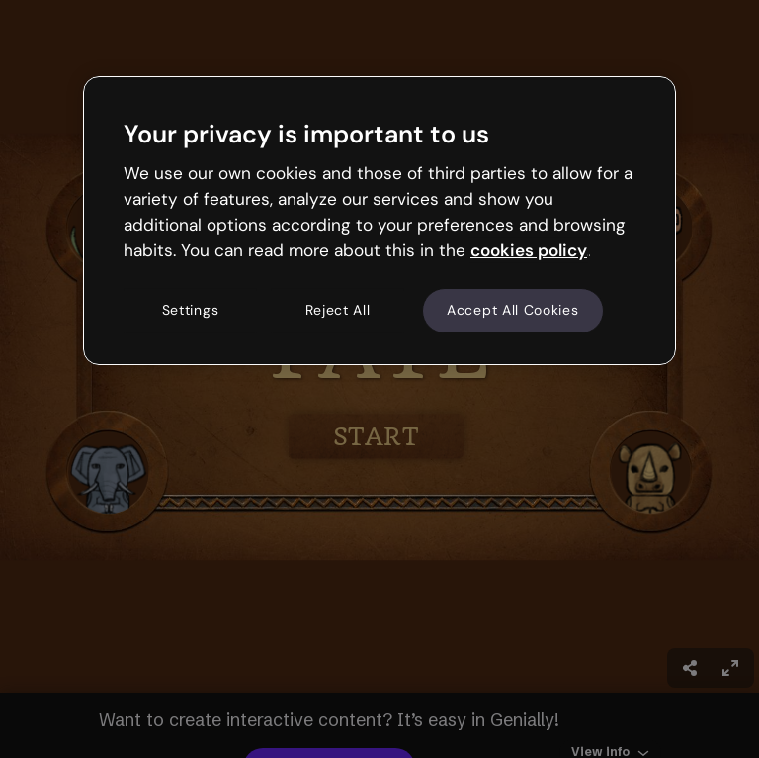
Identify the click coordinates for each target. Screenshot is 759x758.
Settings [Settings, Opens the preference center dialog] (190, 311)
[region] (379, 220)
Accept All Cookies (513, 311)
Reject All (338, 311)
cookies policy (528, 250)
